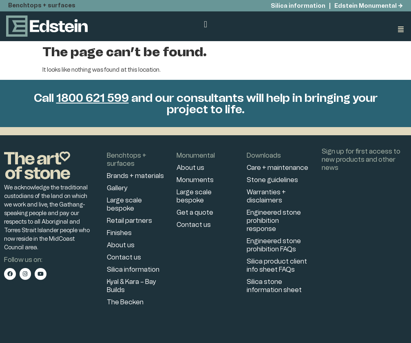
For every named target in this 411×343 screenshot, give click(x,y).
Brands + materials (135, 176)
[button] (205, 24)
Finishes (119, 233)
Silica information (297, 5)
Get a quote (195, 212)
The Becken (125, 302)
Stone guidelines (272, 180)
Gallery (117, 188)
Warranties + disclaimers (266, 196)
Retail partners (129, 220)
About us (121, 245)
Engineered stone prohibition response (274, 221)
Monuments (195, 180)
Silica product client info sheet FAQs (277, 265)
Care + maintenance (277, 168)
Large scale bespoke (124, 204)
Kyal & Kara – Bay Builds (131, 286)
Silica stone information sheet (274, 286)
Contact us (124, 257)
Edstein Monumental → (368, 5)
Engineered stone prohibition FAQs (274, 245)
